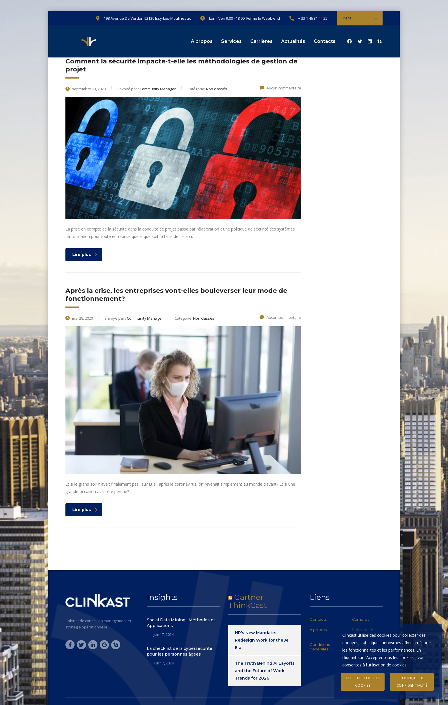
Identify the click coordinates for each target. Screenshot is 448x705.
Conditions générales (320, 646)
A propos (202, 41)
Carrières (261, 41)
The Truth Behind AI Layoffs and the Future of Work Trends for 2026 (265, 671)
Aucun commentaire (280, 88)
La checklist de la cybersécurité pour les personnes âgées (179, 651)
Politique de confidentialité (412, 682)
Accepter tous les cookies (362, 682)
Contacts (324, 41)
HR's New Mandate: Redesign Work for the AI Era (261, 640)
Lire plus (84, 254)
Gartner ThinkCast (247, 601)
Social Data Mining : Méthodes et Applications (181, 622)
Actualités (293, 41)
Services (231, 41)
